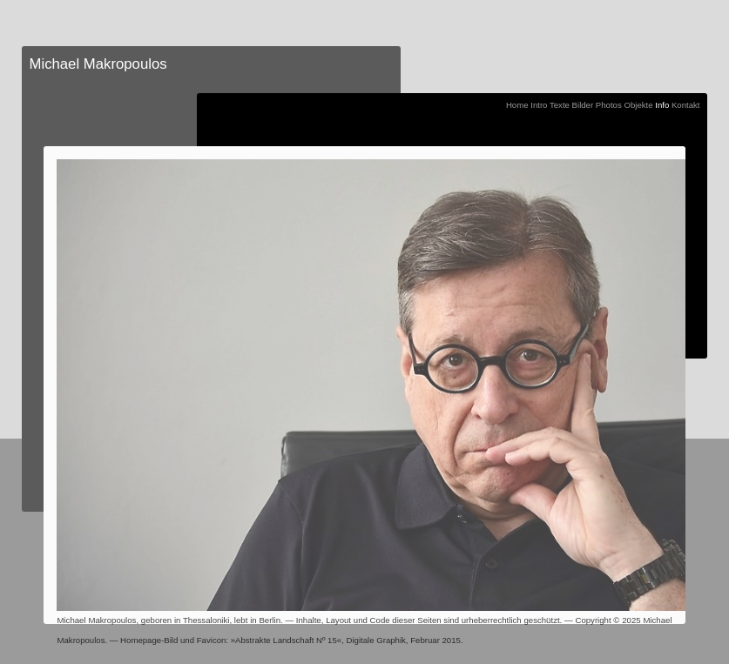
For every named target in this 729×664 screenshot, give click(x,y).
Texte (560, 105)
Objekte (638, 105)
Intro (538, 105)
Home (517, 105)
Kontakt (686, 105)
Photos (609, 105)
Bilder (583, 105)
